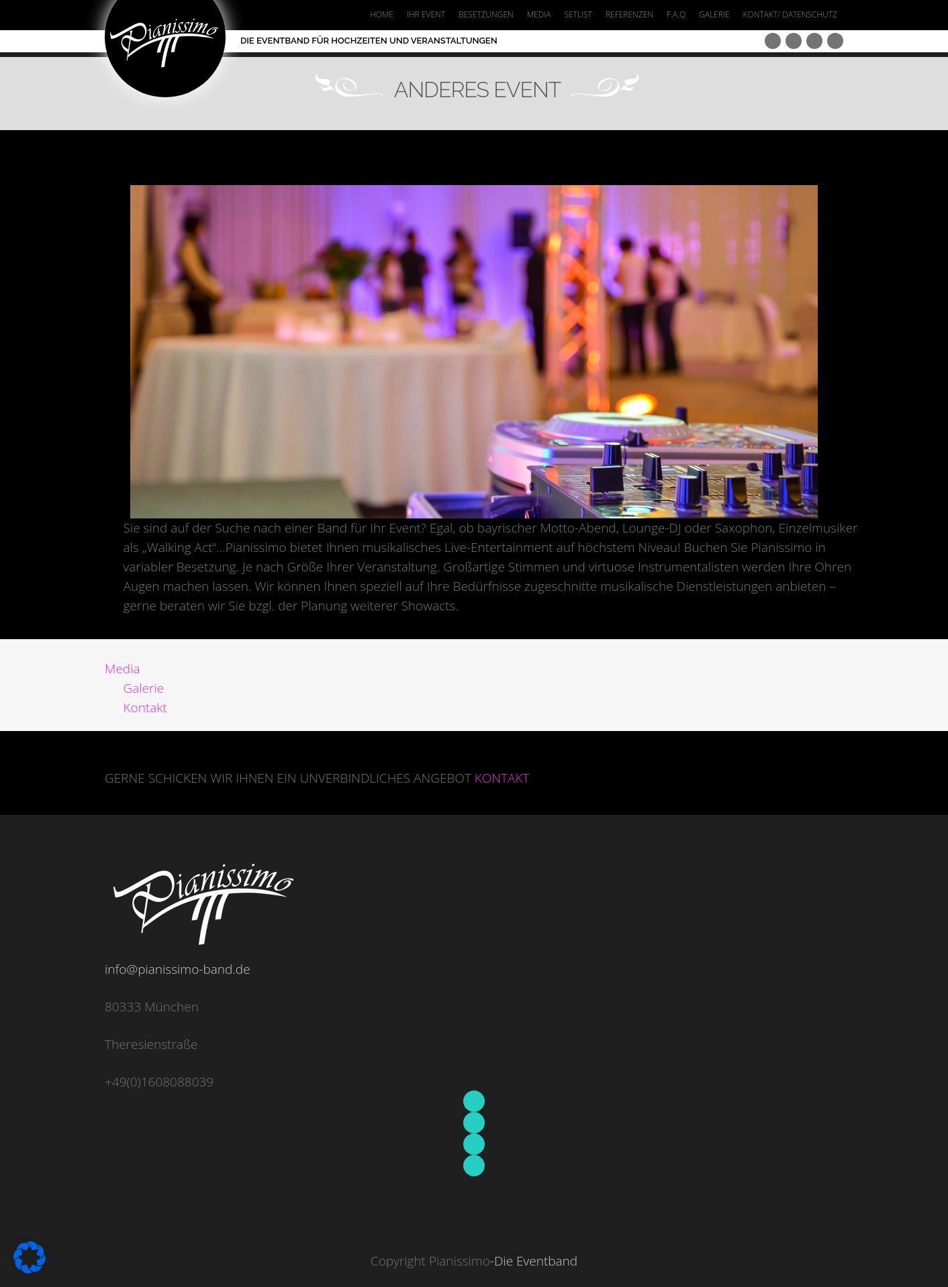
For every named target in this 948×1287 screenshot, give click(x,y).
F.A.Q (676, 14)
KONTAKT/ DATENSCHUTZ (790, 14)
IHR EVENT (426, 14)
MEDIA (539, 14)
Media (122, 668)
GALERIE (714, 14)
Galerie (144, 688)
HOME (381, 14)
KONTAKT (502, 778)
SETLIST (577, 14)
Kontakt (145, 707)
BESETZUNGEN (486, 14)
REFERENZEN (629, 14)
